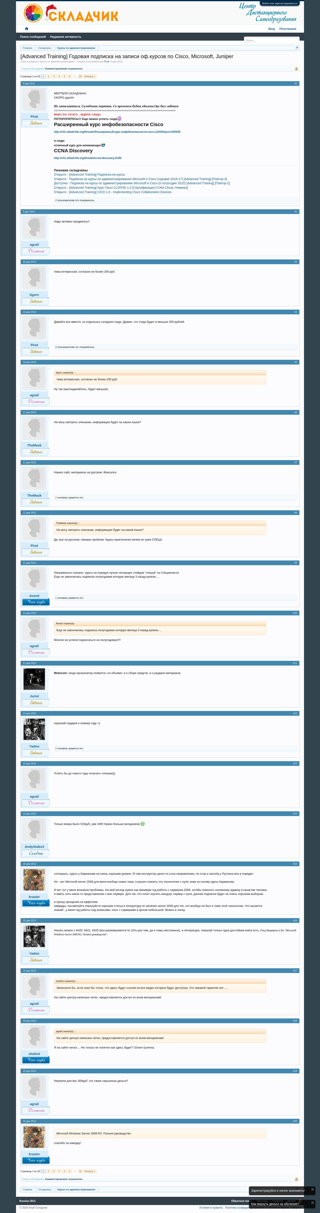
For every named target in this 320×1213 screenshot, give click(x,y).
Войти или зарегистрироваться (279, 3)
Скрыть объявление (312, 1189)
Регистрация (287, 29)
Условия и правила (211, 1207)
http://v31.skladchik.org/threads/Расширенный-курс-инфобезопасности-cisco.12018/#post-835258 (117, 131)
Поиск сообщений (33, 36)
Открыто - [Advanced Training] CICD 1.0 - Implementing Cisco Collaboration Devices (112, 192)
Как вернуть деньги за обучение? (275, 1204)
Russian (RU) (27, 1201)
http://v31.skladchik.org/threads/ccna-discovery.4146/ (88, 158)
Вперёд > (90, 76)
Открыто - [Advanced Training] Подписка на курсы (89, 174)
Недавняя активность (65, 36)
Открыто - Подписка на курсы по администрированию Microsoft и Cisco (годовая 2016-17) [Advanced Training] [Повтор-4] (140, 179)
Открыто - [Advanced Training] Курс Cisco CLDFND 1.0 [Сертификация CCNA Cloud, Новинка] (121, 187)
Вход (271, 29)
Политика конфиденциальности (244, 1207)
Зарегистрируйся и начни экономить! (278, 1190)
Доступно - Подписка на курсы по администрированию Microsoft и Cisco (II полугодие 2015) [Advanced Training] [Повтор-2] (142, 183)
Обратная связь (241, 1201)
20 (80, 76)
